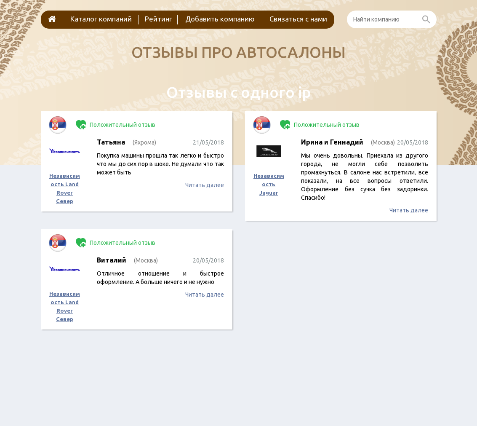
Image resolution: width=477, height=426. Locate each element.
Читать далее (204, 185)
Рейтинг (158, 19)
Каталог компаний (101, 19)
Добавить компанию (220, 19)
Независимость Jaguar (268, 184)
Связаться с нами (298, 19)
